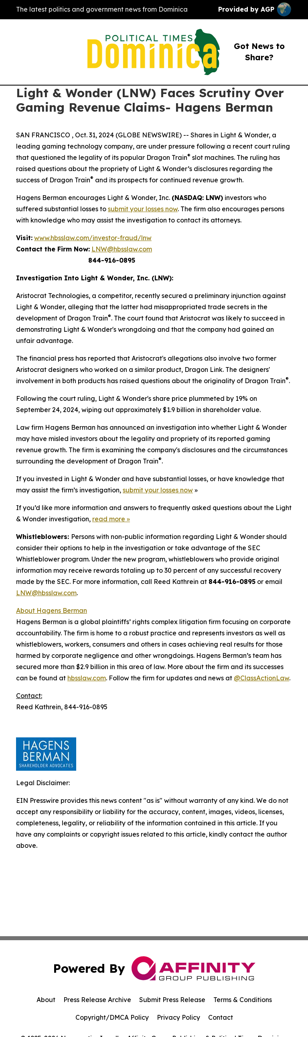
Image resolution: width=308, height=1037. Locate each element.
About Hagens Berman (51, 610)
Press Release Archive (97, 1000)
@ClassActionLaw (261, 678)
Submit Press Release (172, 1000)
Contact (220, 1017)
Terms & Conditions (242, 1000)
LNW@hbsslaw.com (121, 249)
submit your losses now (143, 209)
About (45, 1000)
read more (108, 519)
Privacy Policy (178, 1017)
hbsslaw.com (86, 678)
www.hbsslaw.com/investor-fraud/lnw (93, 238)
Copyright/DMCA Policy (112, 1017)
